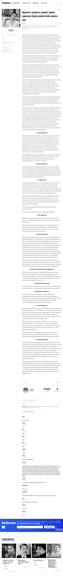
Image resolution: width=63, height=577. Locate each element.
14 (60, 23)
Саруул (24, 23)
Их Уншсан (6, 49)
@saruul (11, 31)
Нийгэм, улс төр (26, 3)
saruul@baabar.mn (8, 42)
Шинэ (5, 47)
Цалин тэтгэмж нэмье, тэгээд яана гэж (8, 562)
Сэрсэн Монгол (38, 560)
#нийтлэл (6, 568)
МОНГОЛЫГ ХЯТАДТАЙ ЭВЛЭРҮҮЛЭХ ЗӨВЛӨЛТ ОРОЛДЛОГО (52, 563)
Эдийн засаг (35, 3)
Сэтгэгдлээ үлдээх (28, 411)
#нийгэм (5, 566)
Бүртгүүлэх (49, 527)
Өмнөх (24, 9)
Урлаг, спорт (44, 3)
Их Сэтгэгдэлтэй (7, 51)
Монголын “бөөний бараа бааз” (23, 562)
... (49, 3)
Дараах (59, 9)
